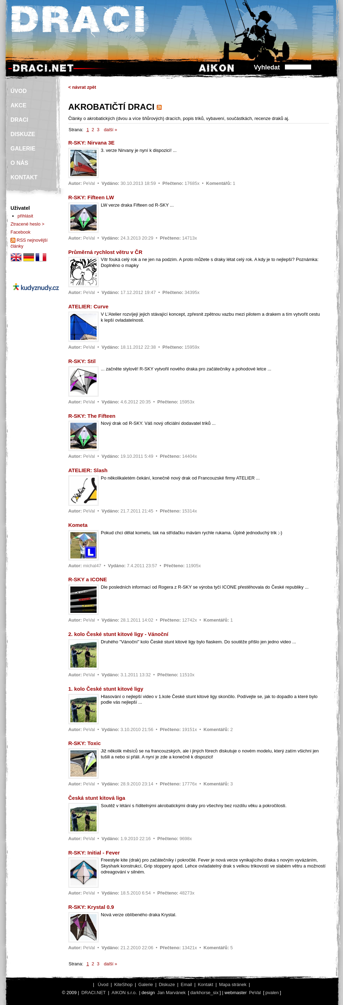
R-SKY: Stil (82, 361)
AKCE (18, 105)
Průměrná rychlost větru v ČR (105, 252)
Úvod (103, 984)
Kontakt (205, 984)
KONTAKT (23, 177)
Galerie (145, 984)
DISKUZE (22, 134)
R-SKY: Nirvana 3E (91, 143)
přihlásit (25, 216)
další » (110, 129)
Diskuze (167, 984)
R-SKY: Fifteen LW (91, 197)
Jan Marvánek (171, 992)
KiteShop (123, 984)
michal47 (92, 565)
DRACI (19, 120)
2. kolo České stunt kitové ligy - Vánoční (118, 634)
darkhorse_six (204, 992)
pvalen (272, 992)
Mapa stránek (232, 984)
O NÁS (19, 163)
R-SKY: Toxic (84, 743)
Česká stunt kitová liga (96, 798)
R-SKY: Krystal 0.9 (91, 907)
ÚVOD (18, 91)
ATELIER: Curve (88, 306)
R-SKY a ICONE (87, 579)
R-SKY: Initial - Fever (94, 853)
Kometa (78, 525)
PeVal (89, 183)
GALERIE (22, 149)
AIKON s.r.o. (124, 992)
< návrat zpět (82, 87)
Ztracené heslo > (27, 224)
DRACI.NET (93, 992)
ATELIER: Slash (87, 470)
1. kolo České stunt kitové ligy (105, 689)
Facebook (20, 232)
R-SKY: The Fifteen (91, 416)
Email (186, 984)
